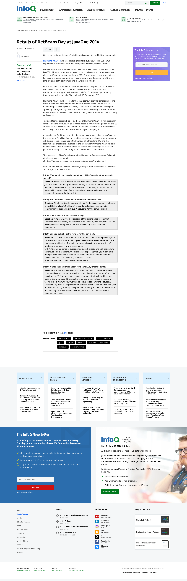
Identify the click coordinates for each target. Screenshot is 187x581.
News (33, 31)
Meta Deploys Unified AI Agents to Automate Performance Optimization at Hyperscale (156, 393)
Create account (22, 516)
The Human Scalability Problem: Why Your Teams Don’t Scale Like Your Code (93, 392)
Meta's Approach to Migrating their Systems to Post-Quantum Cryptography (61, 416)
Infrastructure (78, 347)
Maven (70, 343)
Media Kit (20, 547)
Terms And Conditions (140, 574)
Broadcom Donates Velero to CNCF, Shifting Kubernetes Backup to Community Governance (156, 404)
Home (19, 512)
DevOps (139, 9)
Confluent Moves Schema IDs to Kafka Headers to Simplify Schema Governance (61, 404)
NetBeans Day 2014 (52, 60)
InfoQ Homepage (22, 31)
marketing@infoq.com (76, 572)
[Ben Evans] (18, 56)
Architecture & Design (71, 9)
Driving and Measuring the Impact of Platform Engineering (93, 402)
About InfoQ (21, 539)
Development (47, 9)
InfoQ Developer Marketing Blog (28, 550)
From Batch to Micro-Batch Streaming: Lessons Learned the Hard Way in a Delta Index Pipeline (124, 393)
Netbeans (63, 347)
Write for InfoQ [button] (93, 3)
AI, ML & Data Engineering (119, 380)
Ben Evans (25, 56)
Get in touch (21, 80)
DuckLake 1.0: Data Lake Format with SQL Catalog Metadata (124, 413)
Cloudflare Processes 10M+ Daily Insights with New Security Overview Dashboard (61, 393)
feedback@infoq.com (24, 572)
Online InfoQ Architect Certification (74, 517)
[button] (151, 72)
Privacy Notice (127, 574)
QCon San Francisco (68, 534)
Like (49, 49)
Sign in (166, 3)
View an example (26, 448)
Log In (19, 520)
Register (155, 3)
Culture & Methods (120, 9)
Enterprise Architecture (98, 343)
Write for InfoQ (22, 531)
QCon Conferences (23, 524)
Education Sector (104, 338)
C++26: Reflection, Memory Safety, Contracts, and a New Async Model (29, 411)
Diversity (20, 554)
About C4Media (22, 543)
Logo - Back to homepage (26, 9)
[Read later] (57, 49)
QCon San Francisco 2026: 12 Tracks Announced (29, 391)
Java (65, 333)
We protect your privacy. (143, 78)
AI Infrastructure (96, 9)
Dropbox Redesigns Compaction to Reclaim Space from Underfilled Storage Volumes (155, 416)
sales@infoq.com (40, 572)
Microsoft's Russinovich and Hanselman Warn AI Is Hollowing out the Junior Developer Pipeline (29, 401)
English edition (80, 3)
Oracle (81, 343)
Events (149, 9)
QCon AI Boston (66, 523)
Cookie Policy (153, 574)
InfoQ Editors (21, 535)
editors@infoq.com (58, 572)
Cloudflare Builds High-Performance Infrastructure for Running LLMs (125, 403)
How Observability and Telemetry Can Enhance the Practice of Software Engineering (93, 412)
